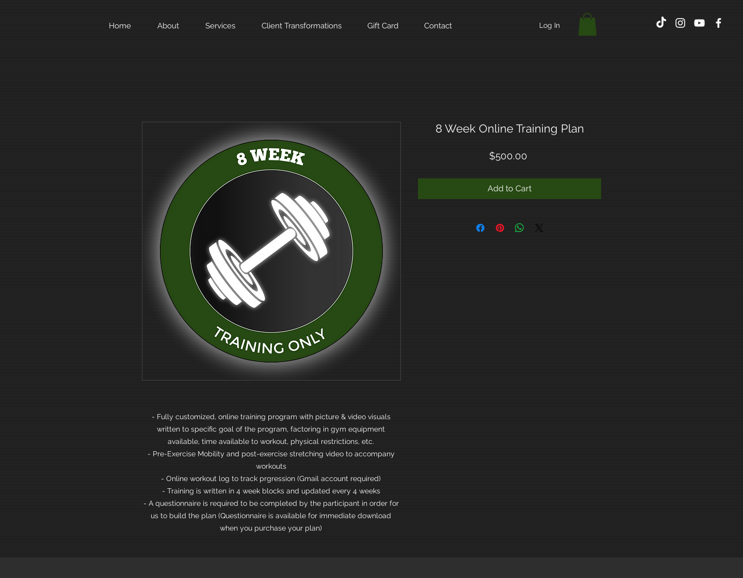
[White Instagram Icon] (680, 22)
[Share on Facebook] (480, 228)
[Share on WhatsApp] (519, 228)
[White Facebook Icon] (718, 22)
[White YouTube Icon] (699, 22)
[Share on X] (539, 228)
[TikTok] (661, 22)
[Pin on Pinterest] (500, 228)
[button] (587, 24)
